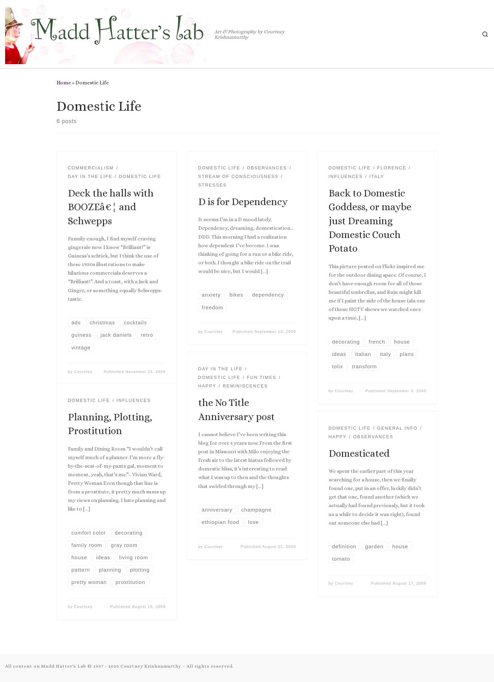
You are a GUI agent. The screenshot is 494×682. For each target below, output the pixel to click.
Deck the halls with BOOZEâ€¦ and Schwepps (111, 207)
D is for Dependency (243, 201)
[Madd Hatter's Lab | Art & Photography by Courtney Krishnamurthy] (108, 32)
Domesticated (359, 453)
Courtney (83, 372)
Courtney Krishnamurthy (150, 666)
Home (64, 83)
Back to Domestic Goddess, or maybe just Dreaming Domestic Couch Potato (370, 221)
